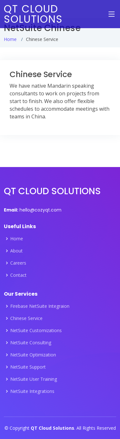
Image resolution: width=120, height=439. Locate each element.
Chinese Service (26, 318)
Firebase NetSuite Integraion (39, 306)
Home (10, 39)
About (16, 251)
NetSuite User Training (33, 379)
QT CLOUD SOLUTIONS (33, 14)
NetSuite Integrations (32, 391)
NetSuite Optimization (33, 355)
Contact (18, 275)
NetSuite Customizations (36, 330)
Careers (18, 263)
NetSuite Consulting (30, 342)
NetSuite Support (28, 367)
